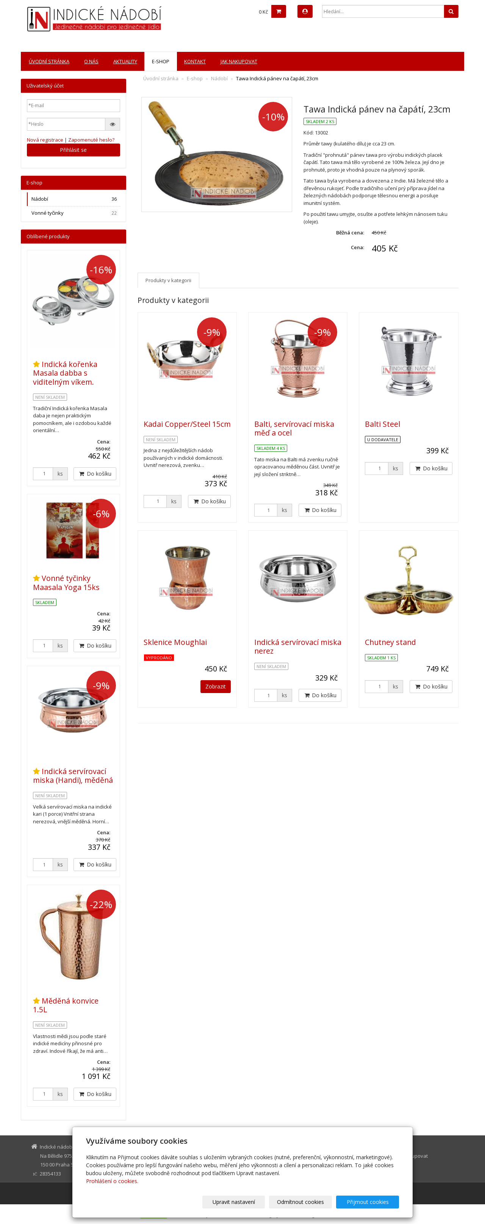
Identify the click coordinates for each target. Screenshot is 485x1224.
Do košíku (209, 501)
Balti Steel (382, 424)
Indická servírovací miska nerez (297, 646)
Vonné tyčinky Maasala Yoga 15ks (66, 582)
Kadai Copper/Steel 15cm (187, 424)
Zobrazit (215, 686)
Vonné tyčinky (74, 213)
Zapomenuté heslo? (91, 139)
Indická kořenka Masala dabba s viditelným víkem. (65, 373)
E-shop (160, 61)
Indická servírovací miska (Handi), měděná (73, 775)
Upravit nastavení (246, 1201)
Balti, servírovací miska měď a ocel (294, 428)
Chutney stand (390, 642)
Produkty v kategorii (168, 280)
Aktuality (125, 61)
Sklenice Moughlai (175, 642)
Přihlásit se (73, 149)
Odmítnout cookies (308, 1201)
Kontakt (195, 61)
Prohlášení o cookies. (112, 1181)
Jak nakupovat (239, 61)
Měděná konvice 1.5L (66, 1005)
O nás (91, 61)
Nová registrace (45, 139)
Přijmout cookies (370, 1201)
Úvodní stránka (49, 61)
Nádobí (219, 78)
